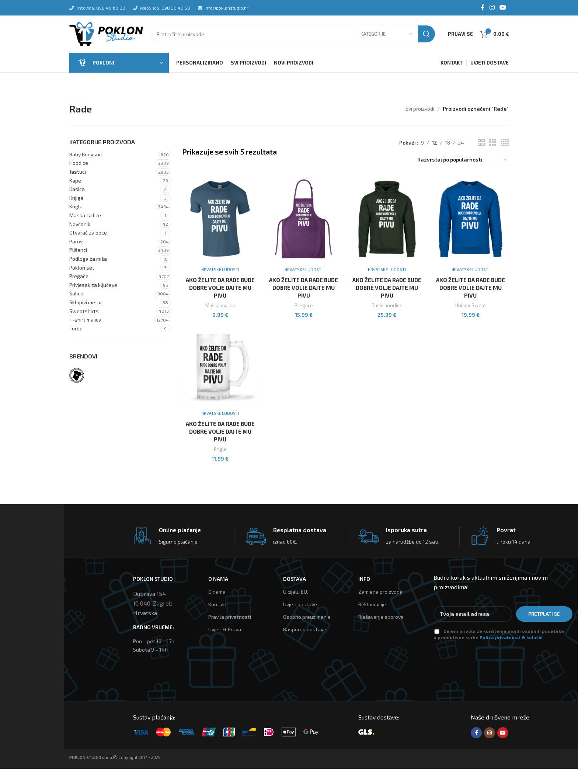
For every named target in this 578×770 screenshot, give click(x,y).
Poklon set (81, 269)
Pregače (78, 277)
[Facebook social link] (482, 7)
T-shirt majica (85, 321)
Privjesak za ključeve (93, 286)
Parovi (76, 243)
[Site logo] (106, 34)
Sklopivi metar (85, 304)
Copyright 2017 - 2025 (114, 758)
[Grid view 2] (481, 144)
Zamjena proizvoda (380, 593)
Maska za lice (85, 217)
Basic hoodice (387, 306)
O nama (217, 593)
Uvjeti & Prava (224, 631)
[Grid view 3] (492, 144)
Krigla (76, 208)
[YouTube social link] (503, 7)
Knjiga (76, 199)
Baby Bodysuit (85, 156)
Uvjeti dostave (300, 605)
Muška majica (220, 306)
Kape (75, 182)
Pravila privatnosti (229, 618)
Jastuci (77, 173)
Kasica (77, 190)
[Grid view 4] (505, 144)
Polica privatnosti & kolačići (512, 638)
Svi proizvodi (419, 110)
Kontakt (217, 605)
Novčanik (79, 225)
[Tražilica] (292, 35)
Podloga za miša (88, 260)
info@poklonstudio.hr (226, 7)
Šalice (76, 295)
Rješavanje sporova (381, 618)
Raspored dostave (304, 631)
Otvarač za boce (88, 234)
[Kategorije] (386, 35)
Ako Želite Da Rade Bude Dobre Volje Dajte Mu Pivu (220, 289)
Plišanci (78, 251)
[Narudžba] (463, 161)
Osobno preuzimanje (307, 618)
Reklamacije (372, 605)
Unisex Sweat (470, 306)
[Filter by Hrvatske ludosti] (76, 377)
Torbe (76, 330)
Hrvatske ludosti (220, 270)
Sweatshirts (84, 312)
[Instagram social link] (492, 7)
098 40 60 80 (110, 7)
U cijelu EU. (295, 593)
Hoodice (78, 164)
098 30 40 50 (175, 7)
